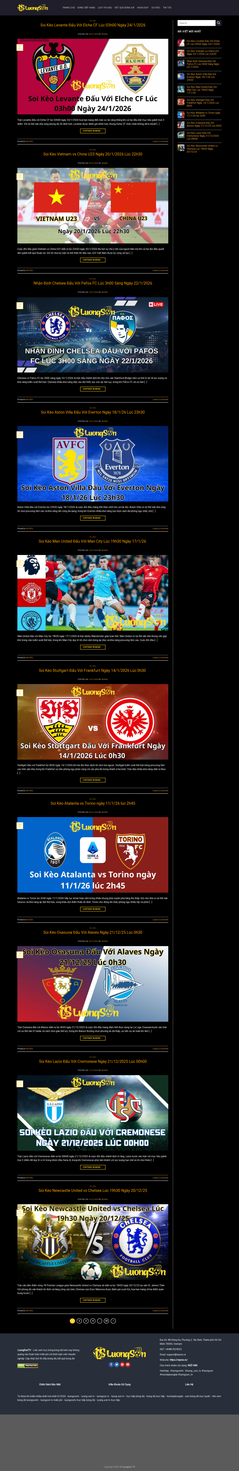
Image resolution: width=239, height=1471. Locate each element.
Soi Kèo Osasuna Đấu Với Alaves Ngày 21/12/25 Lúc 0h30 (92, 932)
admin (105, 34)
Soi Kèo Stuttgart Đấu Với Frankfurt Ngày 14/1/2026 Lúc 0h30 (93, 670)
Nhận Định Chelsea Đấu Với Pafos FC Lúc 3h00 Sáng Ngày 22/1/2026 (93, 283)
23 (106, 1321)
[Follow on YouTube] (127, 1364)
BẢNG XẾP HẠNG (86, 7)
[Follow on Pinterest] (122, 1364)
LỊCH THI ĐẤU (105, 7)
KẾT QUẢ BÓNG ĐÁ (124, 7)
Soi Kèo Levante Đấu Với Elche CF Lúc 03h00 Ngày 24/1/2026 (92, 25)
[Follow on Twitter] (116, 1364)
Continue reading (93, 131)
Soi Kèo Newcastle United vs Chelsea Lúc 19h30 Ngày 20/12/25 (93, 1190)
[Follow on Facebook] (111, 1364)
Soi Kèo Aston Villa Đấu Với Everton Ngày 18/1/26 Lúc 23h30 (93, 412)
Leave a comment (160, 141)
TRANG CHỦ (68, 7)
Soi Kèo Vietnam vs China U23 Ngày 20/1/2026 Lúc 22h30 (92, 154)
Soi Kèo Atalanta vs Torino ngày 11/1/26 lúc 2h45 (93, 803)
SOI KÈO (156, 7)
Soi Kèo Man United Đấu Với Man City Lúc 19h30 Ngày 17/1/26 (93, 541)
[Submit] (219, 23)
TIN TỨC (167, 7)
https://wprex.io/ (179, 1359)
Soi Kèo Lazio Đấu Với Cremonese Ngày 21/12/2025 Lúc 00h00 (93, 1061)
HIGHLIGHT (143, 7)
